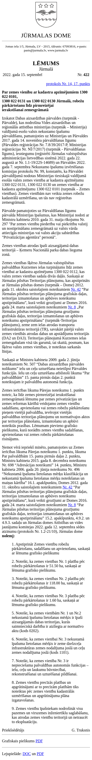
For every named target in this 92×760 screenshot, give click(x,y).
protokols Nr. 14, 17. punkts (68, 84)
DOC (27, 754)
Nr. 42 (76, 289)
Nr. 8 (72, 307)
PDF (39, 741)
